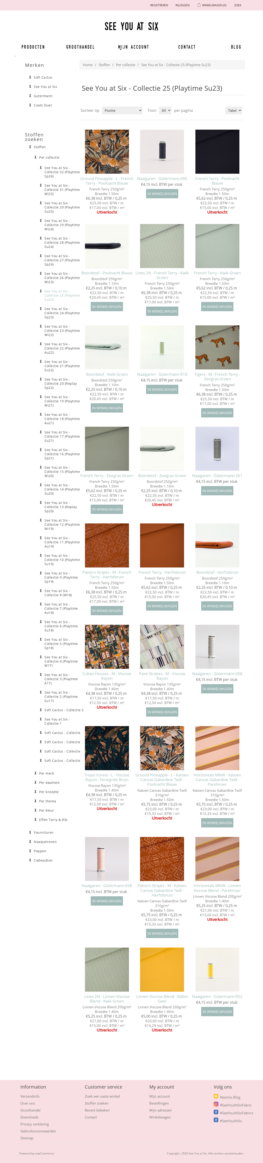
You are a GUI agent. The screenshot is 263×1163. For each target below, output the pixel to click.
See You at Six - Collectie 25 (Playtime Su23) (62, 295)
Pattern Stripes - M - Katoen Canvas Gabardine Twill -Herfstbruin (162, 890)
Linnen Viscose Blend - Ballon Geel (162, 999)
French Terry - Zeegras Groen (106, 475)
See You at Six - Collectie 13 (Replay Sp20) (60, 507)
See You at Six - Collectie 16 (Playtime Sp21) (62, 454)
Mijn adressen (160, 1110)
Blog (236, 47)
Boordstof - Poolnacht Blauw (106, 273)
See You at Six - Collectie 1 (57, 721)
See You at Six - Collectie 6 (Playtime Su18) (61, 626)
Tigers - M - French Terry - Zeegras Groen (217, 376)
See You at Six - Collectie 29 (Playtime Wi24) (62, 225)
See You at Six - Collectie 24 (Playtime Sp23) (62, 313)
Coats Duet (43, 105)
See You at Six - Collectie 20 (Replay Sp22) (60, 383)
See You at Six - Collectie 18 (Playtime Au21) (62, 419)
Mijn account (134, 47)
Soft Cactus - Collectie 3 (64, 742)
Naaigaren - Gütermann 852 (217, 996)
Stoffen (104, 64)
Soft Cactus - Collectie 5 (64, 710)
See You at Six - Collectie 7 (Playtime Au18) (61, 608)
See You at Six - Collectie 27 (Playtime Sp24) (62, 260)
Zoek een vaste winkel (102, 1096)
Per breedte (49, 792)
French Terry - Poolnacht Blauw (217, 181)
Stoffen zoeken (96, 1103)
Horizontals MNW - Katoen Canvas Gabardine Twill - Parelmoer (217, 780)
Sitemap (26, 1138)
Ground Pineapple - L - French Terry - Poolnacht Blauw (106, 181)
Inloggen (182, 5)
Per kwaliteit (49, 783)
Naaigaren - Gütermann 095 (162, 178)
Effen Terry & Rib (53, 820)
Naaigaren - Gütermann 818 (162, 374)
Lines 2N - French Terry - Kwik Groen (162, 275)
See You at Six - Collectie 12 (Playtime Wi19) (62, 524)
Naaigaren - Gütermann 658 (107, 885)
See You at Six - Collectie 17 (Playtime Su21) (62, 436)
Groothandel (80, 47)
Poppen (40, 851)
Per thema (47, 801)
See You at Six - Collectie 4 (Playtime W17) (61, 661)
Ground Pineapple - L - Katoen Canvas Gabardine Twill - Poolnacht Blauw (162, 780)
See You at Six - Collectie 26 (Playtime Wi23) (62, 278)
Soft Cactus (43, 77)
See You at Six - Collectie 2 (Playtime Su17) (61, 696)
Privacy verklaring (34, 1124)
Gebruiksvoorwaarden (38, 1131)
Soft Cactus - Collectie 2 (64, 751)
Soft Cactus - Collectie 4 (64, 733)
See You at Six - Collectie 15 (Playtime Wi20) (62, 471)
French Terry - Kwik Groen (217, 273)
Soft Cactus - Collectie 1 (64, 761)
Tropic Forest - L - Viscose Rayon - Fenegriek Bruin (106, 777)
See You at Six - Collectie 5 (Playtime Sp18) (61, 644)
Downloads (29, 1117)
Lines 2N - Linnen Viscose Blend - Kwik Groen (107, 999)
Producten (33, 47)
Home (88, 64)
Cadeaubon (43, 860)
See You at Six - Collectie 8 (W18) (58, 593)
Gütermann (43, 96)
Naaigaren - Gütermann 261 (217, 475)
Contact (187, 47)
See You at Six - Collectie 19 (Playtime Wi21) (62, 401)
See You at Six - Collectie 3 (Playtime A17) (61, 679)
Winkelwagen (160, 1117)
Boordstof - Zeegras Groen (162, 475)
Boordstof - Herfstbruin (217, 572)
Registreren (159, 5)
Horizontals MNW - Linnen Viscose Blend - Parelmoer (217, 888)
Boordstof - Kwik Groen (107, 374)
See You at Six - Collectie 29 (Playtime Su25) (62, 207)
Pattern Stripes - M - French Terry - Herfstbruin (106, 575)
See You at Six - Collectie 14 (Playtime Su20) (62, 489)
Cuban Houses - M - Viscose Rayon (107, 676)
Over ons (27, 1103)
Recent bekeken (97, 1110)
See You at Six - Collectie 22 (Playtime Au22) (62, 348)
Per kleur (46, 810)
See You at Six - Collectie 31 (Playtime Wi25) (62, 189)
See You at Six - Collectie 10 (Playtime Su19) (62, 560)
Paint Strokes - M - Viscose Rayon (162, 676)
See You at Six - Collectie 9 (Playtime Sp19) (61, 577)
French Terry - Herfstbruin (162, 572)
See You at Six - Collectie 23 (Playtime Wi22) (62, 330)
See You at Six (45, 87)
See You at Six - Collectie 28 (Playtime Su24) (62, 242)
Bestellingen (159, 1103)
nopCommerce (44, 1153)
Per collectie (125, 64)
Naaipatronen (45, 842)
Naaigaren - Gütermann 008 (217, 673)
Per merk (46, 773)
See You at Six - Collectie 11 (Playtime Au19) (62, 542)
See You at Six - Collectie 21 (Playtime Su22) (62, 366)
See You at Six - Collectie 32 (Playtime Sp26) (62, 172)
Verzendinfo (30, 1096)
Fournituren (44, 832)
